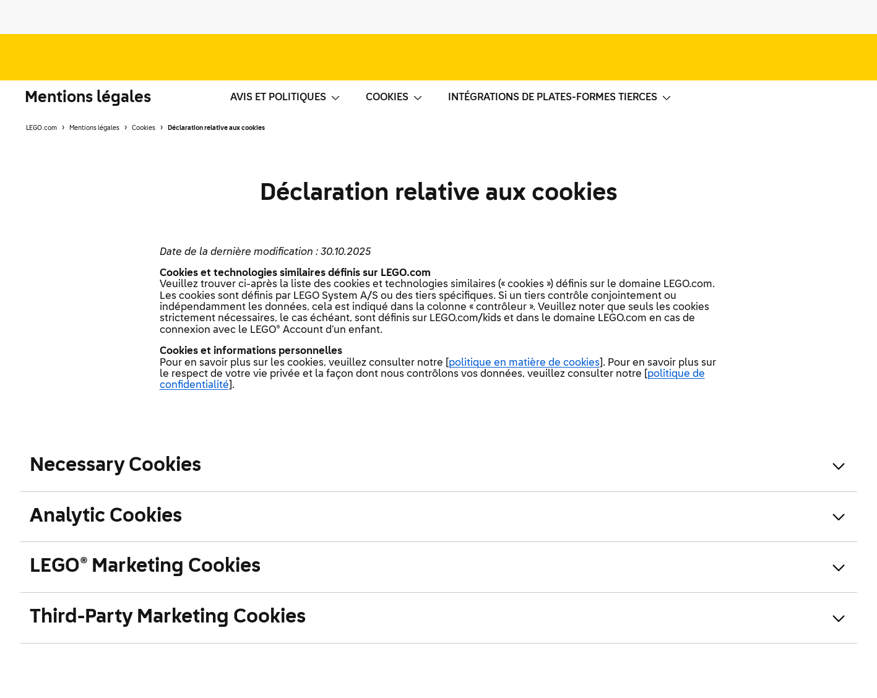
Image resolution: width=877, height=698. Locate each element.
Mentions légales (88, 97)
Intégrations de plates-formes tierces (560, 97)
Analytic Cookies (106, 516)
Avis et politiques (285, 97)
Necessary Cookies (115, 465)
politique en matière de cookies (524, 363)
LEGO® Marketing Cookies (145, 566)
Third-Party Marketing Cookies (168, 617)
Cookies (394, 97)
